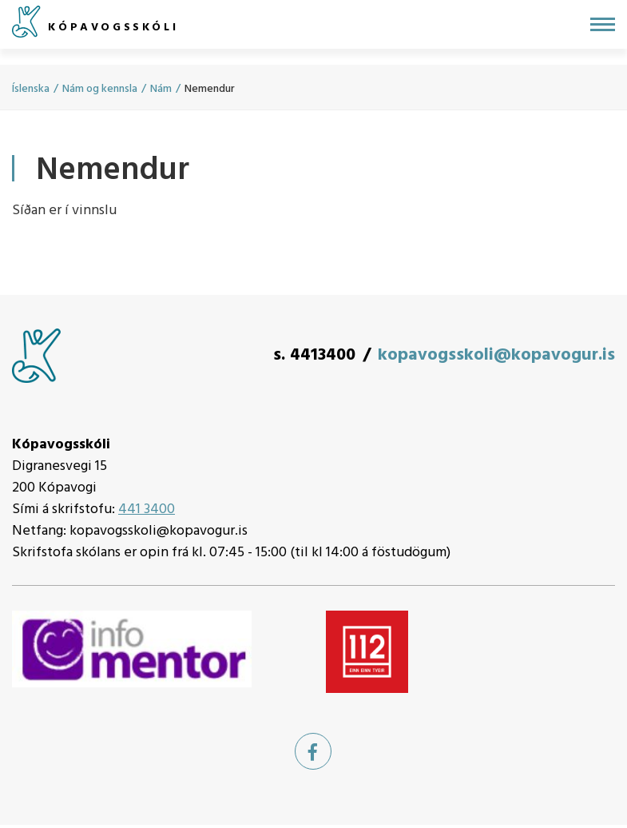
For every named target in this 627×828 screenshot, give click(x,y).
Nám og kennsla (99, 89)
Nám (161, 89)
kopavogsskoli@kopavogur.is (496, 355)
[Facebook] (313, 751)
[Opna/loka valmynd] (602, 24)
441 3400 (146, 509)
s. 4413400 (314, 355)
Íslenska (31, 89)
